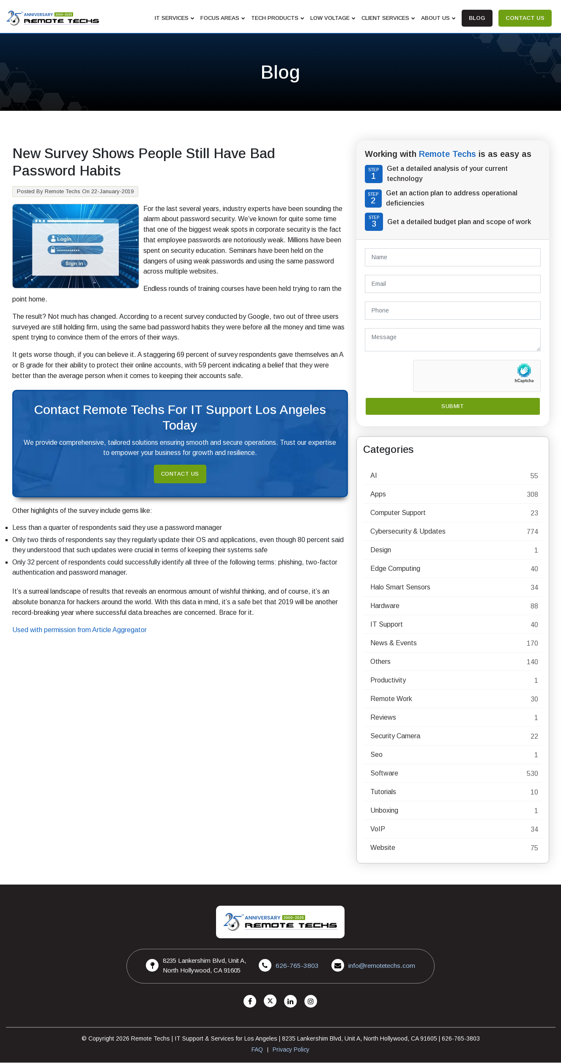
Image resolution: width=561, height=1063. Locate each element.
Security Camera (395, 736)
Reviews (383, 717)
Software (384, 773)
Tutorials (383, 792)
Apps (378, 494)
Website (382, 848)
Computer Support (398, 513)
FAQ (257, 1050)
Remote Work (391, 699)
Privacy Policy (291, 1050)
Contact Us (180, 474)
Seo (376, 755)
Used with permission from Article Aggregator (79, 630)
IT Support (386, 624)
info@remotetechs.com (381, 966)
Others (380, 662)
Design (380, 550)
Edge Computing (395, 569)
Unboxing (384, 810)
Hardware (385, 606)
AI (373, 475)
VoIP (377, 829)
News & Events (393, 643)
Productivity (388, 680)
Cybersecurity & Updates (408, 531)
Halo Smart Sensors (400, 587)
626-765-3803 (297, 966)
